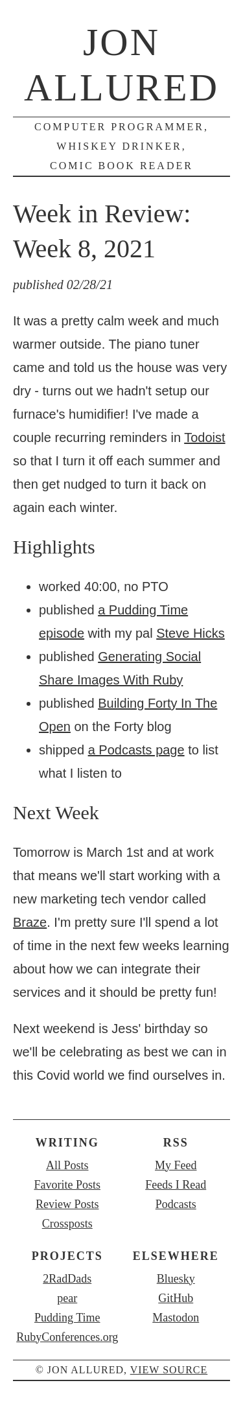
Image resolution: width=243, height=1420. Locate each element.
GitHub (175, 1298)
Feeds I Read (175, 1184)
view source (169, 1369)
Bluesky (176, 1278)
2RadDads (67, 1278)
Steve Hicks (190, 633)
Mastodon (175, 1317)
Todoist (204, 437)
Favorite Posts (67, 1184)
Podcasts (176, 1204)
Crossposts (67, 1223)
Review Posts (67, 1204)
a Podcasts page (136, 750)
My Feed (176, 1165)
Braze (30, 922)
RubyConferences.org (67, 1337)
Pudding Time (67, 1317)
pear (67, 1298)
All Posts (67, 1165)
